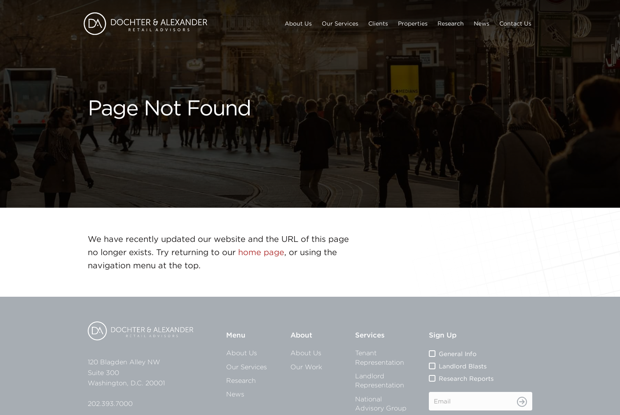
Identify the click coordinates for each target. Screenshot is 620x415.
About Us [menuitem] (241, 353)
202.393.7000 (110, 403)
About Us (298, 23)
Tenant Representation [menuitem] (379, 357)
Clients (378, 23)
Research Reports (466, 378)
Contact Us (515, 23)
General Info (458, 354)
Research (451, 23)
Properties (413, 23)
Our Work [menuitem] (306, 367)
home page (261, 252)
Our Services (340, 23)
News (481, 23)
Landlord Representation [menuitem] (379, 380)
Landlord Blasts (463, 366)
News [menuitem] (235, 394)
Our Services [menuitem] (246, 367)
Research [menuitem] (241, 380)
